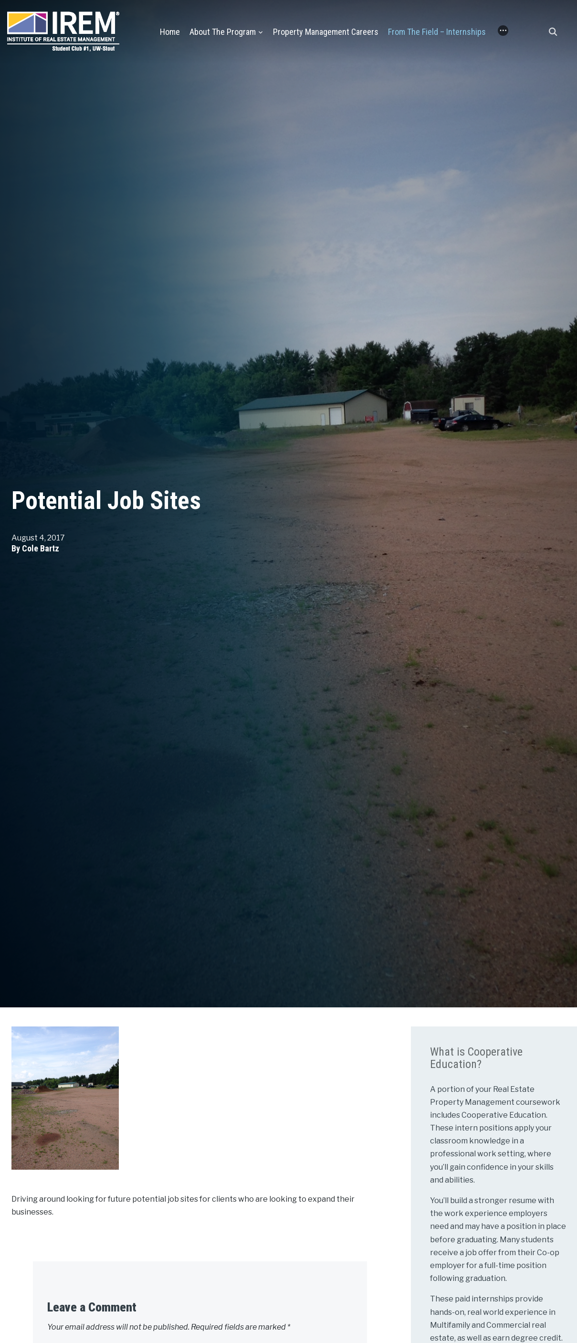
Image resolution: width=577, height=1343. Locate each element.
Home (170, 32)
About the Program (222, 32)
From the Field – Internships (437, 32)
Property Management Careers (325, 32)
